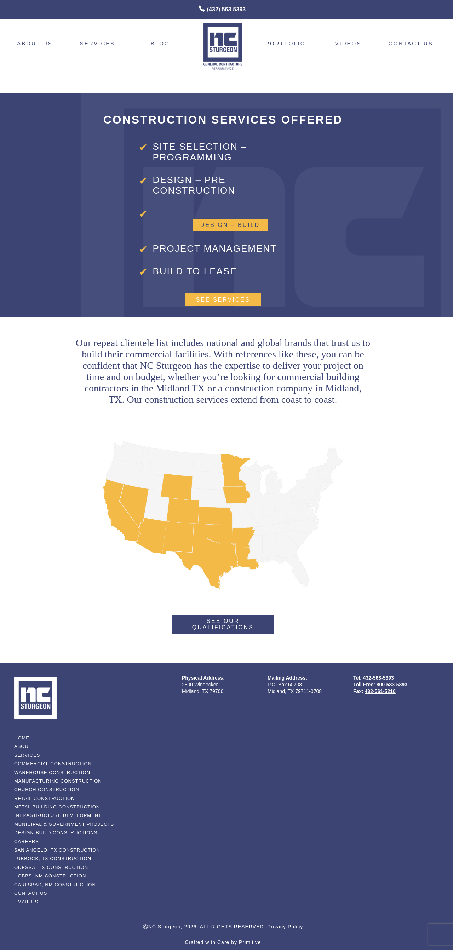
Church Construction (46, 789)
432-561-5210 (380, 691)
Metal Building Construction (57, 806)
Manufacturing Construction (58, 781)
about (23, 746)
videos (348, 43)
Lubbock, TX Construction (52, 858)
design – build (230, 225)
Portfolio (285, 43)
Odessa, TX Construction (51, 867)
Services (97, 43)
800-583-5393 (392, 684)
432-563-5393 (378, 678)
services (27, 755)
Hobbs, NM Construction (50, 876)
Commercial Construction (53, 763)
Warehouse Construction (52, 772)
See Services (223, 300)
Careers (26, 841)
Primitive (250, 942)
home (21, 737)
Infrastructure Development (58, 815)
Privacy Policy (285, 926)
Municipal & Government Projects (64, 824)
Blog (160, 43)
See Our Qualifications (223, 624)
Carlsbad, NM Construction (55, 884)
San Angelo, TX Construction (57, 850)
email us (26, 901)
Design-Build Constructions (55, 832)
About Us (34, 43)
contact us (411, 43)
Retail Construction (44, 798)
